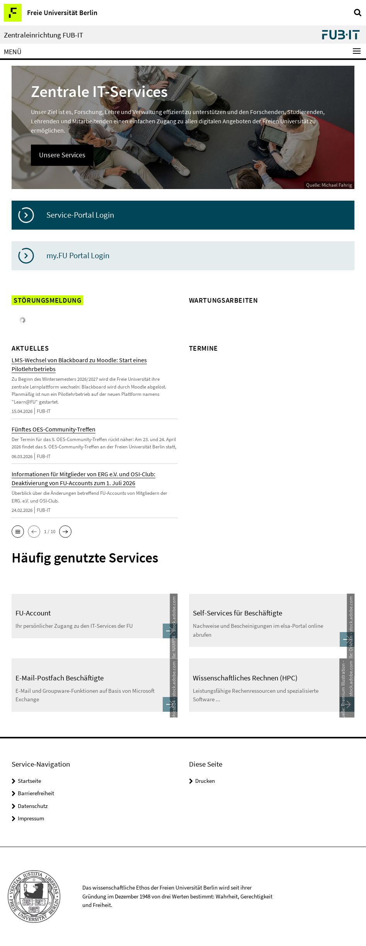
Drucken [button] (205, 780)
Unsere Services (62, 154)
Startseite (29, 780)
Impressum (31, 818)
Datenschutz (33, 806)
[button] (18, 531)
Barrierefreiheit (36, 793)
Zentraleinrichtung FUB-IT (43, 35)
